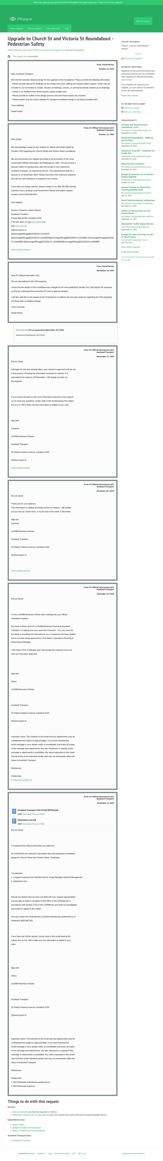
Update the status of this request (27, 1128)
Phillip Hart (145, 227)
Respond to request (21, 1140)
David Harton (14, 49)
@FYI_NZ (82, 1153)
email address (36, 222)
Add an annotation (21, 1112)
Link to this (113, 116)
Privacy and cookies (62, 1153)
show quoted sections (20, 250)
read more (126, 80)
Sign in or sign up (143, 21)
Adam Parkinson (147, 216)
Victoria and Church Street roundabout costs (134, 126)
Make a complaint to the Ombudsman (29, 1131)
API (74, 1153)
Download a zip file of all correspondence (31, 1115)
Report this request (129, 95)
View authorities (53, 28)
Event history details (130, 252)
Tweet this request (132, 108)
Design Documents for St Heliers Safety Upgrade (137, 175)
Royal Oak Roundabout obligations (138, 200)
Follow (138, 53)
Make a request (16, 28)
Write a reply (18, 1125)
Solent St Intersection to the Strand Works (135, 212)
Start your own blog (132, 112)
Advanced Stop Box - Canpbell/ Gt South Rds (137, 152)
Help (67, 28)
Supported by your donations (133, 1153)
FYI (21, 19)
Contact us (41, 1153)
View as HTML (38, 814)
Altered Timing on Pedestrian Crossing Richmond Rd (135, 188)
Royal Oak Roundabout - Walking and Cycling (137, 139)
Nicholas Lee (146, 130)
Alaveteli (31, 1153)
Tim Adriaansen (147, 203)
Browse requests (35, 28)
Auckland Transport (74, 49)
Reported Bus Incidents (132, 163)
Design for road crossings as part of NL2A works (137, 235)
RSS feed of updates (133, 58)
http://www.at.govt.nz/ (22, 780)
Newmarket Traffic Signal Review (137, 223)
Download (27, 814)
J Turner (144, 240)
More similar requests (130, 247)
